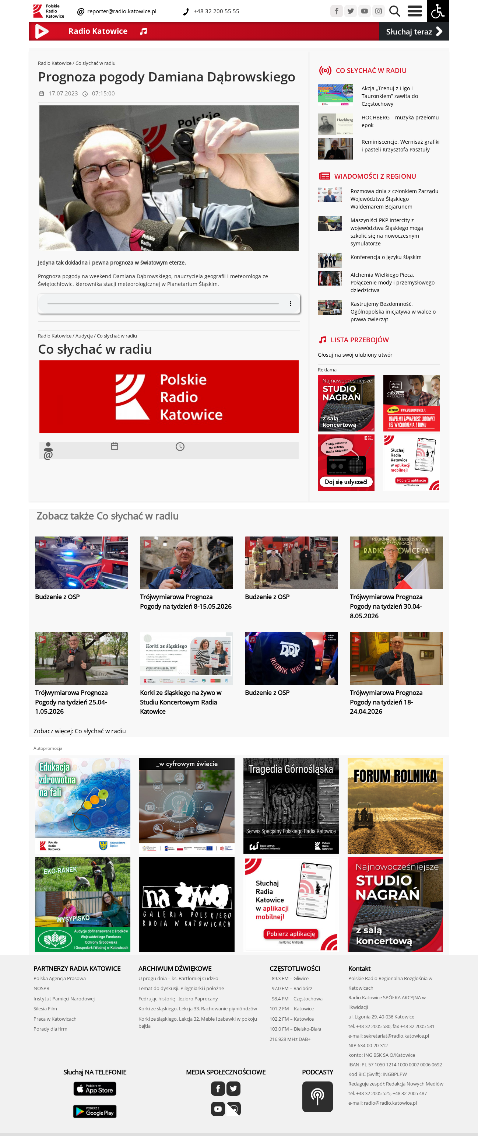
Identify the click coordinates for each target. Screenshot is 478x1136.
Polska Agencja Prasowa (60, 978)
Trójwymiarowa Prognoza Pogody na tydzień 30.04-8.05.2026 (386, 606)
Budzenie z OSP (57, 597)
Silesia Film (45, 1008)
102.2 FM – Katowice (292, 1019)
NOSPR (41, 988)
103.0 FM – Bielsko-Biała (295, 1028)
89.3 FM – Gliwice (289, 978)
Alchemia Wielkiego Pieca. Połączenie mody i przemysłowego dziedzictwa (393, 282)
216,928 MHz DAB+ (290, 1039)
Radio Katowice (54, 63)
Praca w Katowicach (55, 1019)
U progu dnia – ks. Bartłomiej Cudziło (178, 978)
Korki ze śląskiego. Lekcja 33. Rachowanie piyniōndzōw (197, 1008)
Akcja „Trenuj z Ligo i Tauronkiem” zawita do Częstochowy (390, 96)
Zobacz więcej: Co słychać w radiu (80, 731)
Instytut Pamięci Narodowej (64, 998)
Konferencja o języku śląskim (386, 257)
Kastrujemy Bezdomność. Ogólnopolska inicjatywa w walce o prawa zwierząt (393, 311)
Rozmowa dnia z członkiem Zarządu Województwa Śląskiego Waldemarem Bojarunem (395, 199)
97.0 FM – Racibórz (291, 988)
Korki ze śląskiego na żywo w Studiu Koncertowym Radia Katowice (180, 702)
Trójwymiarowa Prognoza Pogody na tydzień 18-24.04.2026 (386, 702)
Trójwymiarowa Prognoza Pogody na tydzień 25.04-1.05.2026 (71, 702)
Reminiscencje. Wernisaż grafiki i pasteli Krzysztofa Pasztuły (401, 145)
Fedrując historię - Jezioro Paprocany (178, 998)
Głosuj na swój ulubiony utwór (355, 354)
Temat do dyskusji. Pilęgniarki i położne (181, 988)
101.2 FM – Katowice (292, 1008)
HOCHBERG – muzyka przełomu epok (400, 121)
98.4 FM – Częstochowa (296, 998)
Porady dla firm (50, 1028)
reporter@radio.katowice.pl (121, 11)
